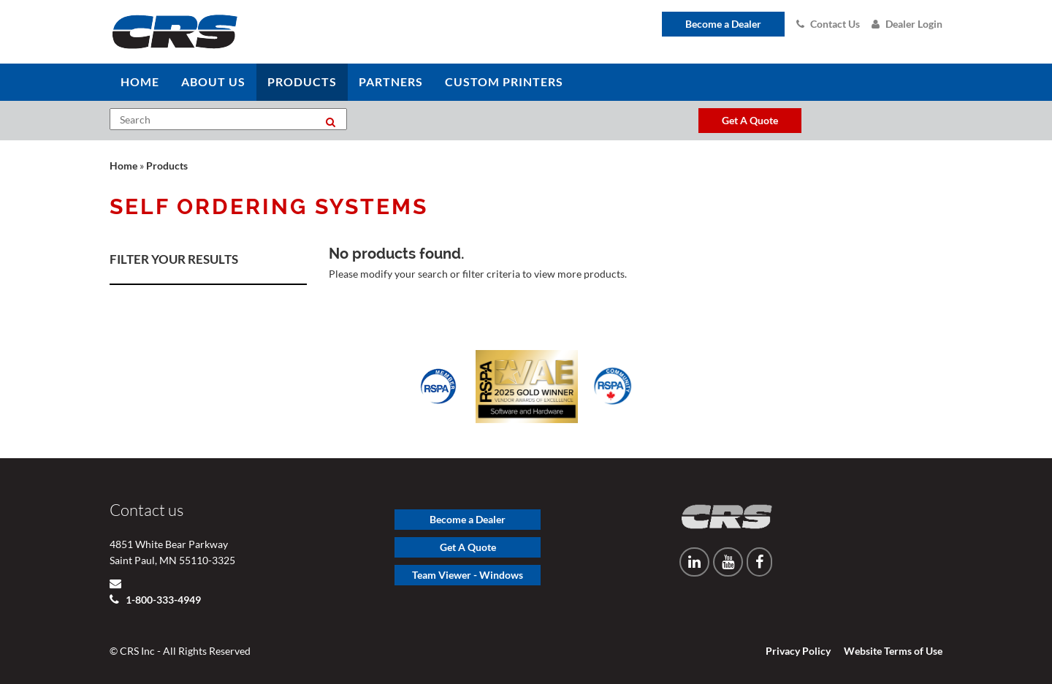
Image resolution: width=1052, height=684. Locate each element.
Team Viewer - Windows (467, 575)
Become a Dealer (723, 24)
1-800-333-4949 (162, 599)
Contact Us (828, 24)
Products (167, 165)
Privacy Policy (798, 651)
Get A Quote (468, 547)
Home (123, 165)
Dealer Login (907, 24)
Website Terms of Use (893, 651)
